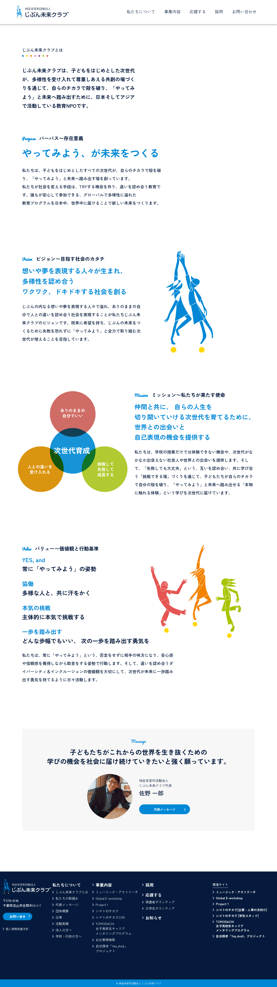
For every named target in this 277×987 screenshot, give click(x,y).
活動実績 (62, 923)
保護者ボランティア (160, 901)
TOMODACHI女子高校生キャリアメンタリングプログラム (114, 928)
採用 (219, 11)
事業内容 (104, 885)
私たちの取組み (67, 898)
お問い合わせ (244, 11)
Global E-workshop (109, 898)
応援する (153, 895)
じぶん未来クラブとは (72, 891)
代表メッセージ (164, 809)
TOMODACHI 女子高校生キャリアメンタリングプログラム (233, 925)
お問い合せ (19, 916)
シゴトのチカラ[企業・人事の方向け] (241, 910)
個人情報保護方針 (17, 932)
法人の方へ (64, 929)
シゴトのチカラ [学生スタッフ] (237, 916)
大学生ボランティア (160, 908)
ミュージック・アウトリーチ (117, 891)
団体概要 (62, 910)
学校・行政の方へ (69, 936)
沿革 (59, 917)
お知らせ (153, 918)
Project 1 (102, 904)
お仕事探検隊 (105, 939)
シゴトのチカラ (107, 910)
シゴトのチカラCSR (110, 917)
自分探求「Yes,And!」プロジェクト (112, 948)
